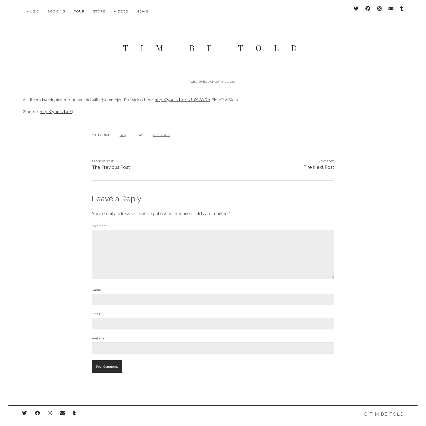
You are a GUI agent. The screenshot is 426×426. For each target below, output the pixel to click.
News (142, 11)
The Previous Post (111, 160)
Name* (97, 283)
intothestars (161, 129)
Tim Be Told (216, 41)
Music (32, 11)
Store (99, 11)
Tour (79, 11)
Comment (99, 219)
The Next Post (318, 160)
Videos (121, 11)
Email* (96, 308)
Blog (123, 129)
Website (98, 332)
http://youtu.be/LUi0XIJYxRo (182, 93)
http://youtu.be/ (56, 105)
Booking (57, 11)
